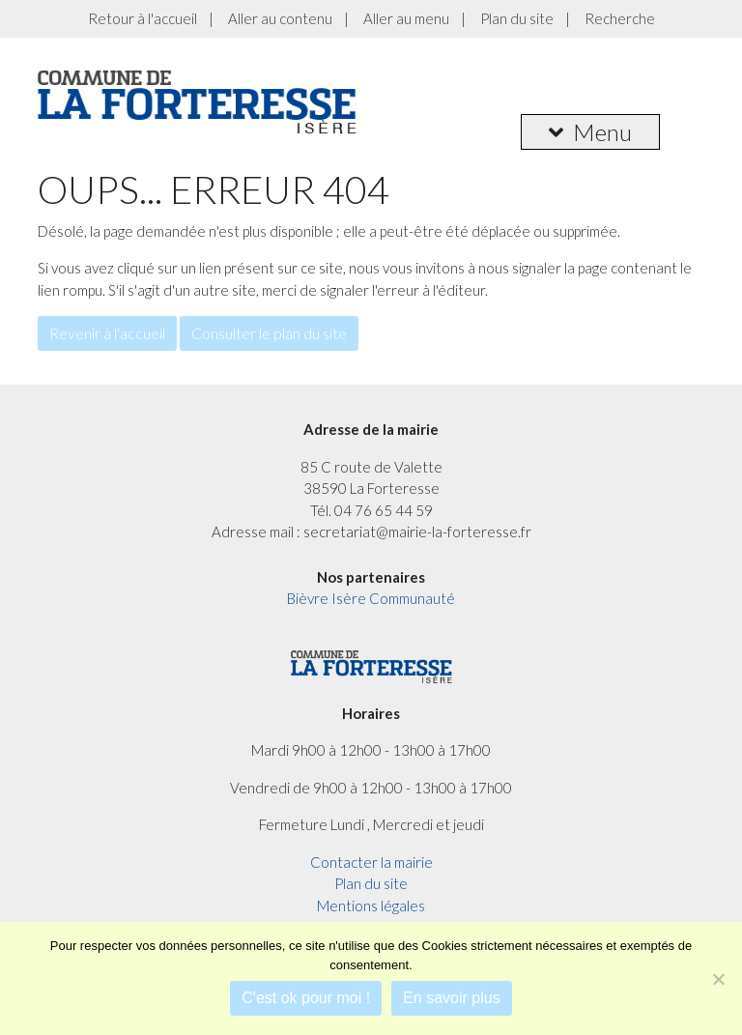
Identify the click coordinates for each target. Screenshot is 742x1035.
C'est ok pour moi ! (306, 998)
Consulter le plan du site (269, 333)
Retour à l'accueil (142, 18)
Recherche (620, 18)
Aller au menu (406, 18)
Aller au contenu (280, 18)
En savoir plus (451, 998)
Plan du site (517, 18)
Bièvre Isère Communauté (371, 598)
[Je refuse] (718, 979)
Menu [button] (590, 132)
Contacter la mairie (371, 862)
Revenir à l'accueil (107, 333)
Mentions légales (371, 905)
